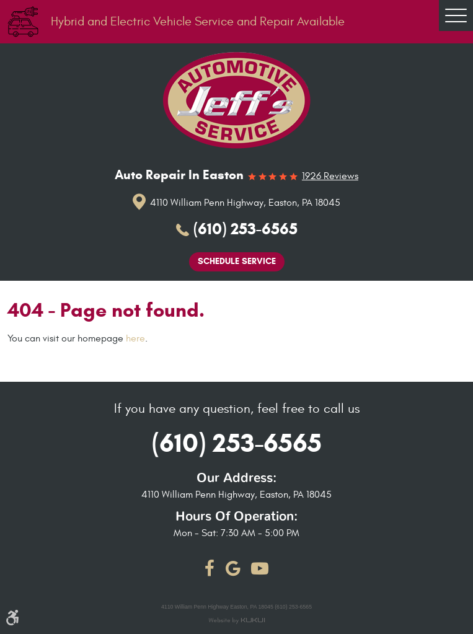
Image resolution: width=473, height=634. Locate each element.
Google (233, 568)
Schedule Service (237, 261)
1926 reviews (330, 177)
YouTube (259, 568)
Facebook (209, 568)
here (135, 338)
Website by (236, 621)
